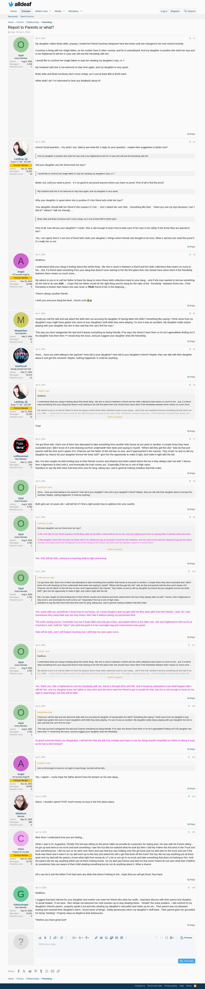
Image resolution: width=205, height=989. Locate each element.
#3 (194, 254)
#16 (193, 888)
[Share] (190, 38)
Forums (26, 11)
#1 (194, 38)
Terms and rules (154, 986)
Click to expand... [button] (115, 417)
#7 (194, 439)
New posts (13, 16)
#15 (193, 832)
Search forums (27, 16)
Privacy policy (170, 986)
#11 (193, 645)
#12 (193, 706)
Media (58, 11)
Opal (12, 32)
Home (13, 11)
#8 (194, 481)
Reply (192, 134)
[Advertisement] (115, 106)
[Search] (189, 11)
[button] (50, 11)
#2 (194, 142)
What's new (41, 11)
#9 (194, 517)
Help (182, 986)
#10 (193, 571)
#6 (194, 385)
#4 (194, 313)
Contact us (140, 986)
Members (74, 11)
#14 (193, 796)
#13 (193, 757)
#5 (194, 349)
